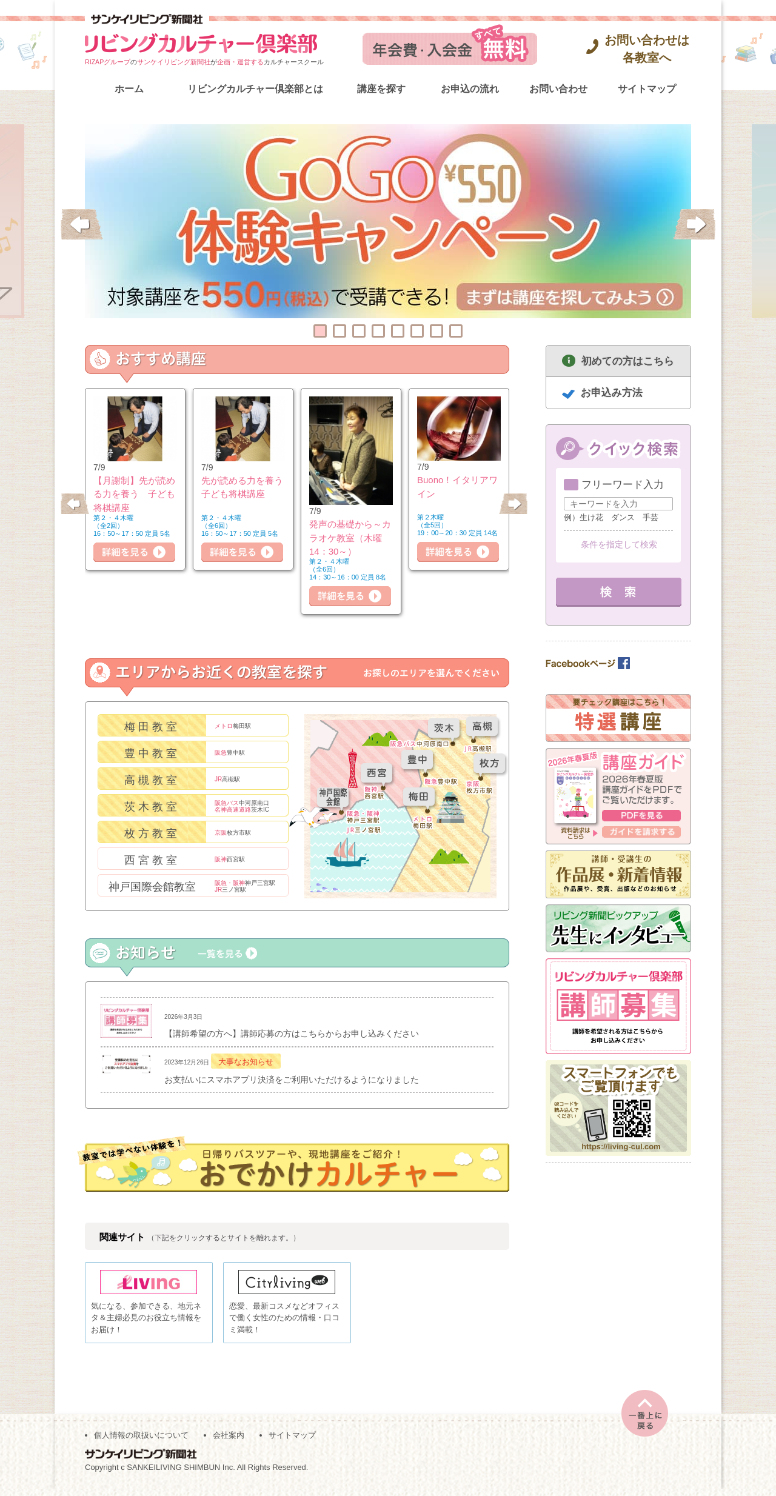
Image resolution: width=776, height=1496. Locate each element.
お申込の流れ (470, 89)
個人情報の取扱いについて (141, 1442)
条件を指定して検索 (619, 544)
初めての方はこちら (627, 361)
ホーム (129, 89)
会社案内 (228, 1442)
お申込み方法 (612, 392)
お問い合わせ (558, 89)
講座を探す (381, 89)
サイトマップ (647, 89)
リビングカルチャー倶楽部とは (255, 89)
